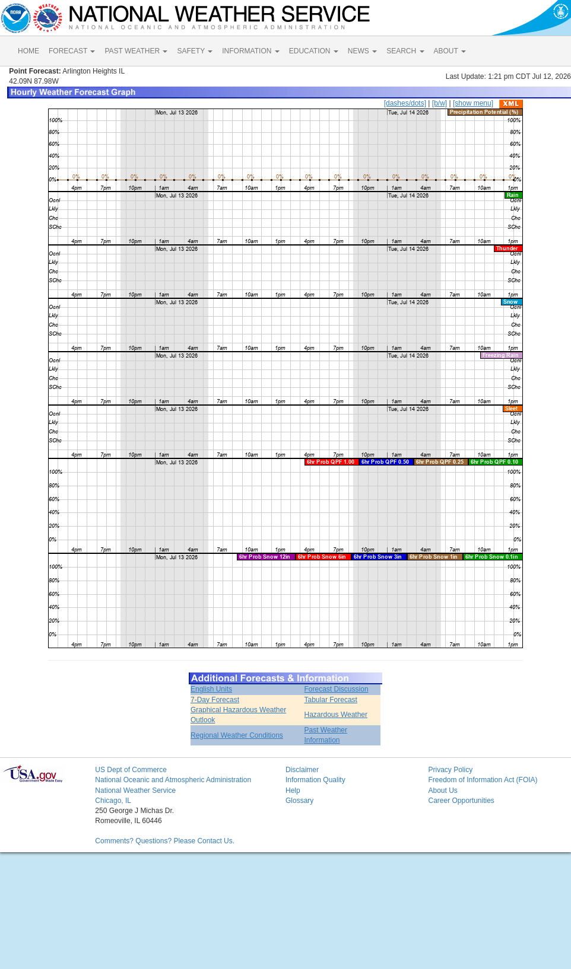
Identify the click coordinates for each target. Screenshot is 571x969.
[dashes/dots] (405, 103)
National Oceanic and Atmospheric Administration (173, 780)
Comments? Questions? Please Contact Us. (164, 841)
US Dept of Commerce (131, 770)
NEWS (362, 51)
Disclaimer (302, 770)
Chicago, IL (113, 800)
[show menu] (473, 103)
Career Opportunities (461, 800)
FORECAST (72, 51)
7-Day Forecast (215, 700)
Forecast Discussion (336, 689)
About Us (442, 790)
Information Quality (315, 780)
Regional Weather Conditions (237, 735)
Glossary (299, 800)
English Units (211, 689)
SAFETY (194, 51)
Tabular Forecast (330, 700)
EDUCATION (313, 51)
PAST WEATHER (135, 51)
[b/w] (439, 103)
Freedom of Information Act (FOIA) (482, 780)
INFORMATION (250, 51)
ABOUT (450, 51)
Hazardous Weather (336, 714)
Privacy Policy (450, 770)
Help (293, 790)
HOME (28, 51)
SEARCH (405, 51)
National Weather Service (135, 790)
